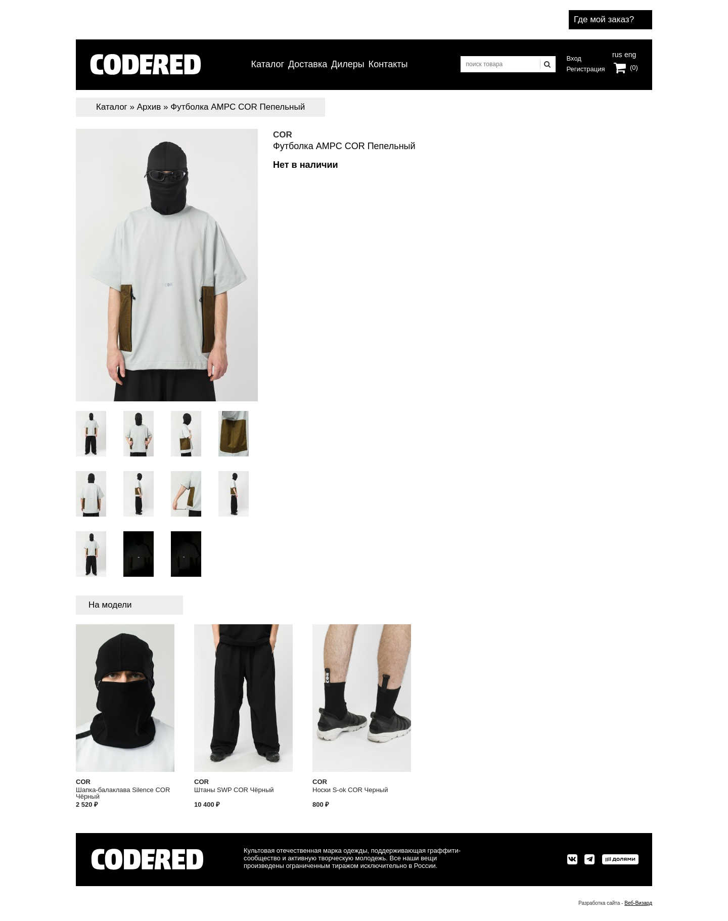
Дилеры (348, 64)
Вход (574, 58)
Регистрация (586, 69)
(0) (634, 67)
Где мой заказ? (604, 19)
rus (617, 54)
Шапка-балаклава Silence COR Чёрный (123, 793)
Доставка (307, 64)
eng (629, 54)
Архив (149, 107)
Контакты (388, 64)
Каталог (267, 64)
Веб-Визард (638, 903)
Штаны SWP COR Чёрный (234, 790)
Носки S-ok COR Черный (350, 790)
